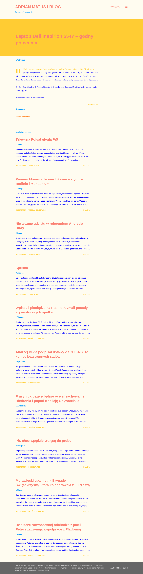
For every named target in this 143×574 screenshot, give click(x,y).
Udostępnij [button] (93, 104)
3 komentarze (34, 383)
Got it (125, 568)
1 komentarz (33, 166)
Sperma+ (23, 268)
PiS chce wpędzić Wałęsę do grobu (43, 441)
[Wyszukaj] (115, 7)
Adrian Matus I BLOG (38, 7)
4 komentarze (34, 467)
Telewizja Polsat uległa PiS (37, 139)
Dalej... (86, 166)
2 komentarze (34, 254)
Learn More (114, 568)
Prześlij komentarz (23, 117)
